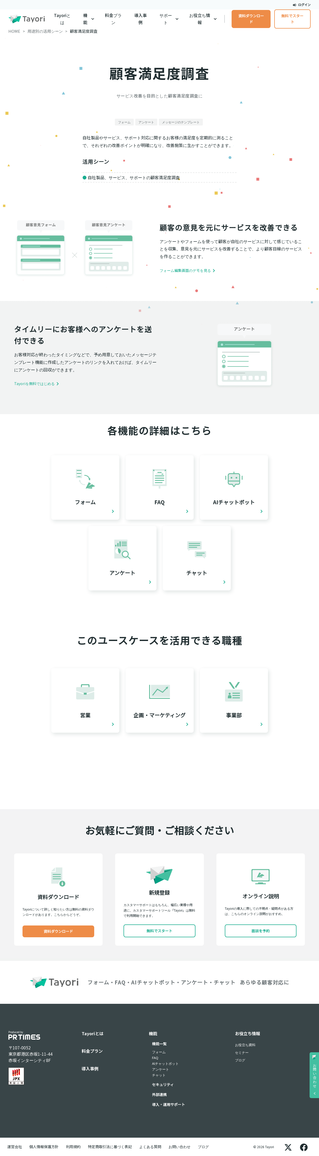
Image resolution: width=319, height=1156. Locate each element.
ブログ (240, 1060)
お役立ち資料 (245, 1044)
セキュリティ (163, 1084)
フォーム (159, 1051)
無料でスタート (292, 19)
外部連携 (159, 1094)
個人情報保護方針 (44, 1146)
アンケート (160, 1069)
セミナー (242, 1052)
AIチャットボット (165, 1063)
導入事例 (140, 18)
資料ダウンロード (251, 19)
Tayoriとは (62, 18)
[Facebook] (304, 1147)
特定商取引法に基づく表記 (110, 1146)
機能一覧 (159, 1043)
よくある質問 (150, 1146)
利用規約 (73, 1146)
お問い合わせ (180, 1146)
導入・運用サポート (168, 1104)
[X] (288, 1147)
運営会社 (14, 1146)
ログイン (302, 4)
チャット (159, 1074)
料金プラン (113, 18)
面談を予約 (260, 930)
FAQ (155, 1057)
